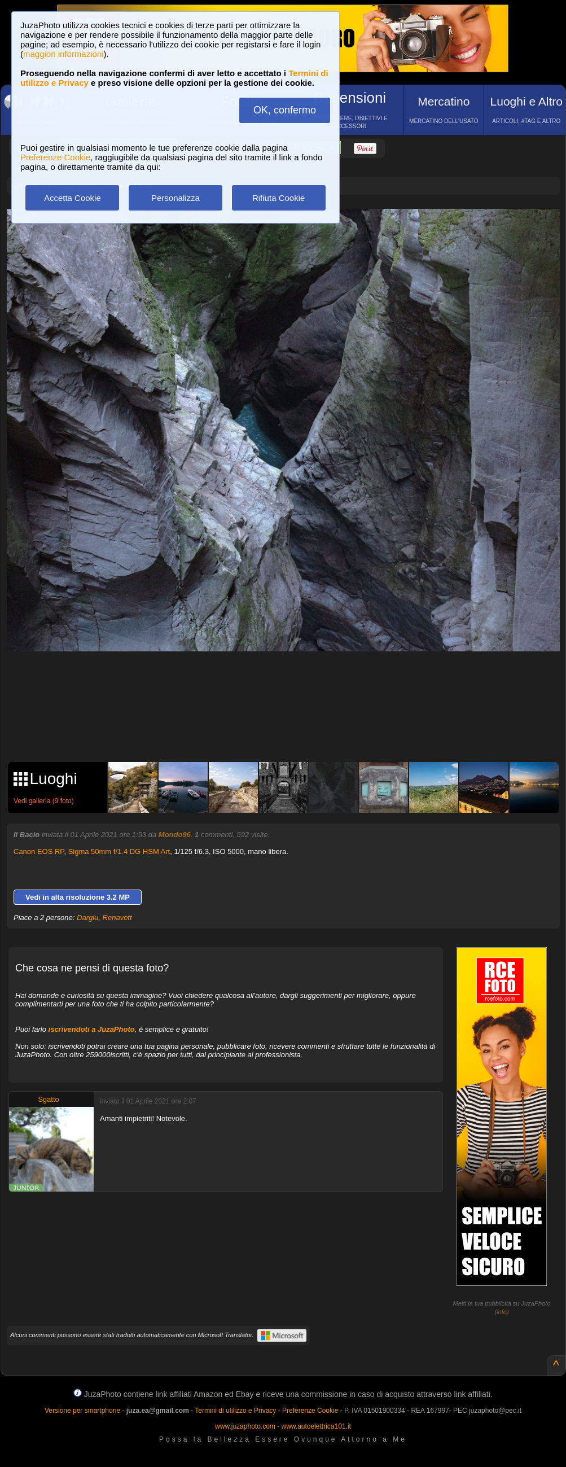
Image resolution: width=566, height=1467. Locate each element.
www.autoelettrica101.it (315, 1426)
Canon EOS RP (39, 851)
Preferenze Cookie (55, 157)
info (502, 1311)
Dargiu (87, 917)
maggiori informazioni (63, 54)
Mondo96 (175, 834)
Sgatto (48, 1099)
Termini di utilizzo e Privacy (235, 1411)
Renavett (117, 917)
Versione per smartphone (82, 1411)
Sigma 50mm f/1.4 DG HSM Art (119, 851)
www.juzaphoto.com (245, 1426)
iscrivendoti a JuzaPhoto (92, 1029)
